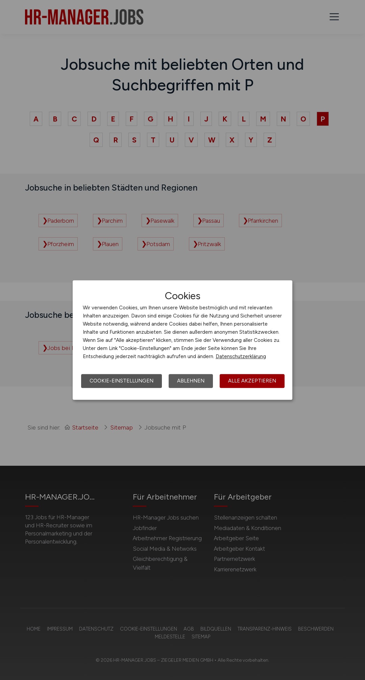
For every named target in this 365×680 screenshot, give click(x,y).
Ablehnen (190, 381)
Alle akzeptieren (252, 381)
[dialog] (182, 340)
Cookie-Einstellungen (121, 381)
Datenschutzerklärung (241, 356)
